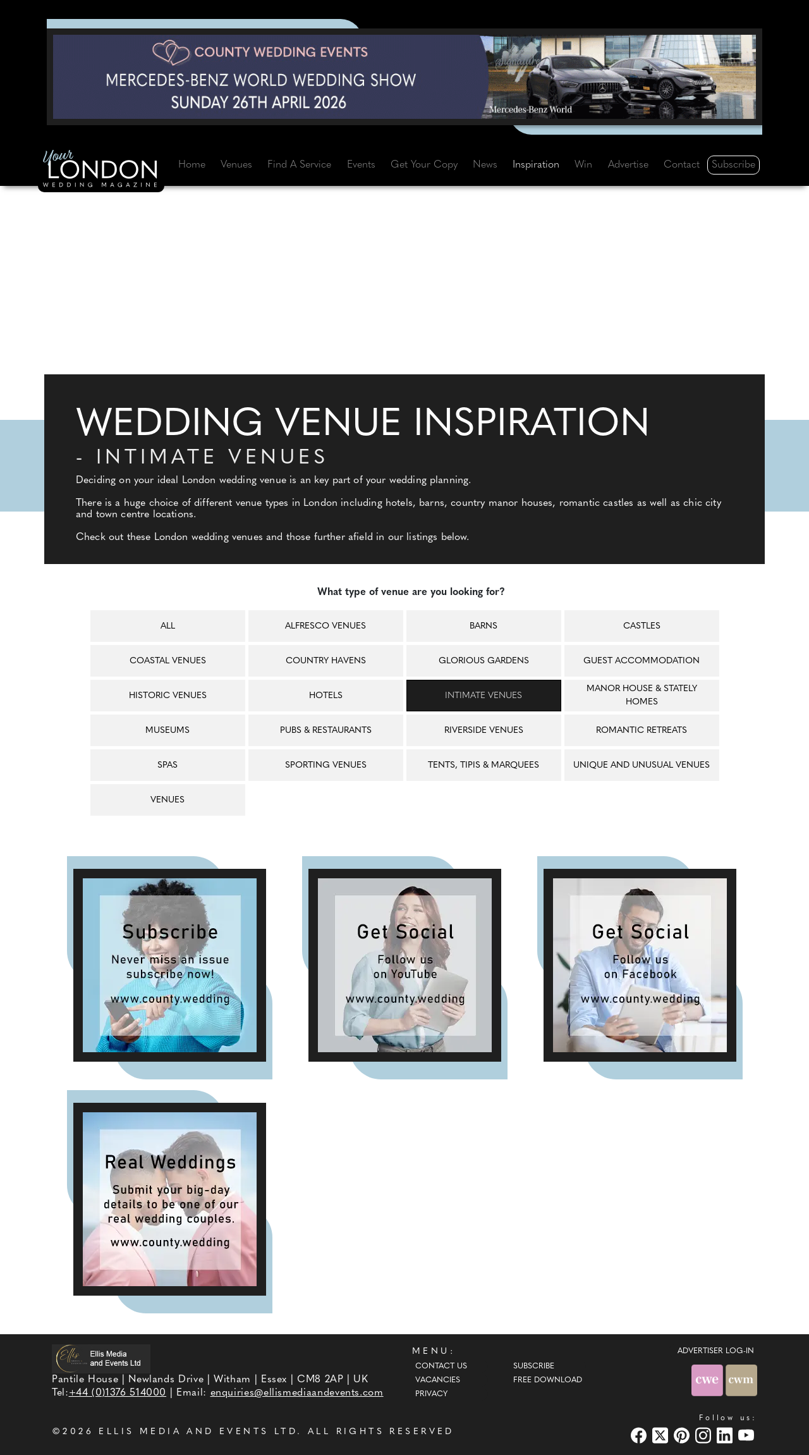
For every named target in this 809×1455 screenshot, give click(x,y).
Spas (167, 765)
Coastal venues (168, 661)
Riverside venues (483, 730)
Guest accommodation (641, 661)
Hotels (326, 696)
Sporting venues (326, 765)
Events (361, 165)
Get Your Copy (424, 165)
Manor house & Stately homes (642, 695)
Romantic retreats (641, 730)
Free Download (547, 1380)
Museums (167, 730)
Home (191, 165)
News (485, 165)
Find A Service (299, 165)
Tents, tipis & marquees (483, 765)
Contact (682, 165)
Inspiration (536, 165)
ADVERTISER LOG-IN (716, 1351)
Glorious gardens (484, 661)
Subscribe (733, 165)
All (168, 626)
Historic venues (168, 696)
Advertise (628, 165)
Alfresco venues (325, 626)
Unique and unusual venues (641, 765)
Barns (483, 626)
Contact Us (441, 1366)
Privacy (431, 1394)
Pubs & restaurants (326, 730)
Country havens (326, 661)
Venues (236, 165)
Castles (641, 626)
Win (583, 165)
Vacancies (437, 1380)
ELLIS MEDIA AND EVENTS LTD (198, 1432)
